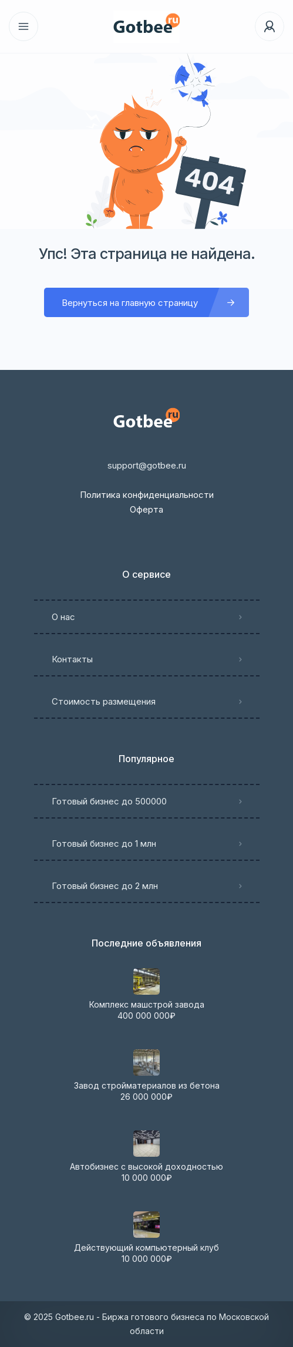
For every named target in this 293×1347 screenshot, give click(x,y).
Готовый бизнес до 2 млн (105, 885)
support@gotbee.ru (146, 465)
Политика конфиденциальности (147, 494)
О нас (63, 616)
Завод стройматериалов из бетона (147, 1086)
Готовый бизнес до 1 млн (104, 843)
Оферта (146, 509)
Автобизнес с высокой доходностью (146, 1167)
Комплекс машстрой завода (146, 1005)
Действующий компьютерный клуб (146, 1248)
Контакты (72, 659)
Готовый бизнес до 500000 (109, 801)
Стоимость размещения (104, 701)
